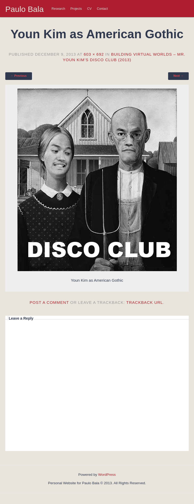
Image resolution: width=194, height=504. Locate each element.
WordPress (107, 475)
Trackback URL (144, 302)
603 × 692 (94, 54)
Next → (178, 75)
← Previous (19, 75)
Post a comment (49, 302)
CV (89, 9)
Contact (102, 9)
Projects (76, 9)
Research (58, 9)
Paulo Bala (24, 9)
